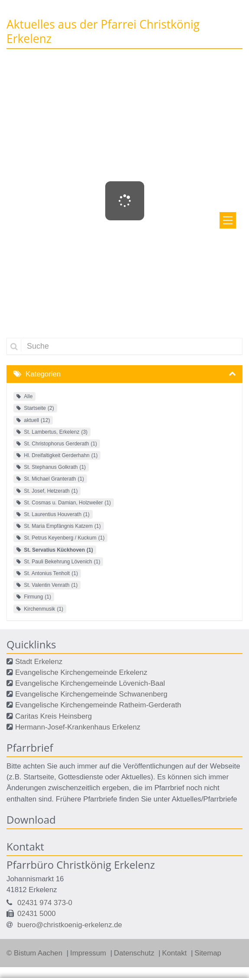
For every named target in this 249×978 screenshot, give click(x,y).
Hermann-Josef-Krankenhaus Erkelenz (77, 727)
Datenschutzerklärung (170, 900)
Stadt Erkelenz (38, 661)
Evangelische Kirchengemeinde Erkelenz (81, 672)
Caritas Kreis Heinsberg (53, 716)
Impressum (22, 912)
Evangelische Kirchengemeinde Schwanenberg (91, 694)
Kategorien (43, 374)
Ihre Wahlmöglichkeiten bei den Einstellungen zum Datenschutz (124, 805)
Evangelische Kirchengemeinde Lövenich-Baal (90, 683)
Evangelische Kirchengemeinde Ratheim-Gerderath (98, 705)
